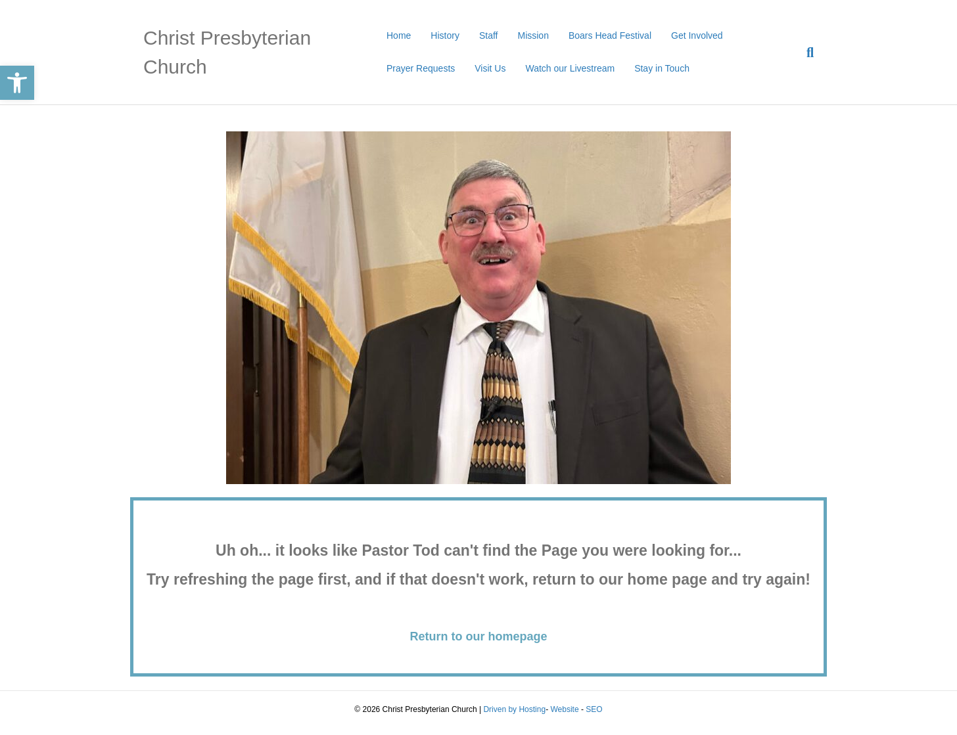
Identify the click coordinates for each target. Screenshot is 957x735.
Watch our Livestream (570, 68)
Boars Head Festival (610, 35)
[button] (17, 83)
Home (398, 35)
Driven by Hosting (514, 709)
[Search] (805, 52)
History (445, 35)
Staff (488, 35)
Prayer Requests (420, 68)
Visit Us (490, 68)
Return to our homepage (478, 636)
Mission (532, 35)
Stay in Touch (661, 68)
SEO (594, 709)
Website (564, 709)
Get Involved (697, 35)
